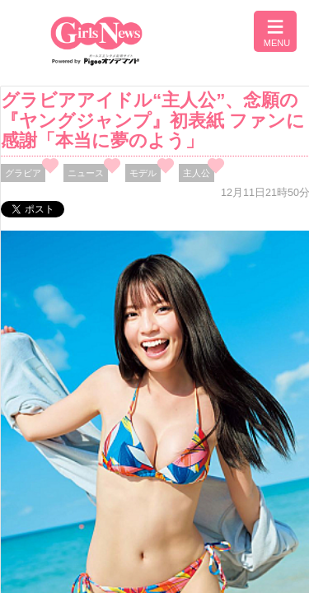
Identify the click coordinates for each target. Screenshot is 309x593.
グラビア (23, 173)
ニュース (86, 173)
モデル (143, 173)
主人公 (196, 173)
